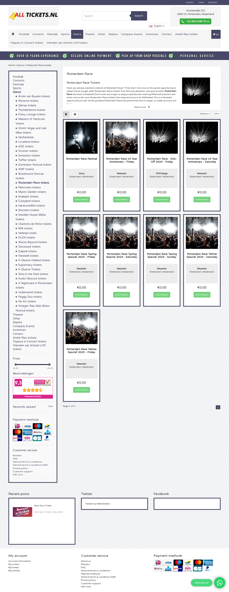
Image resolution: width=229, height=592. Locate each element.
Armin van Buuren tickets (34, 96)
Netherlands (26, 137)
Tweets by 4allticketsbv (97, 503)
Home (11, 65)
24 (217, 113)
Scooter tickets (28, 151)
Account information (19, 561)
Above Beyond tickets (32, 242)
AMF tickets (26, 169)
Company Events (131, 34)
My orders (13, 564)
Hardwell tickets (28, 255)
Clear (50, 406)
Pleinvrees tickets (29, 187)
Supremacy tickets (30, 265)
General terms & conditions (27, 461)
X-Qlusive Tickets (29, 269)
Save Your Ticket (42, 505)
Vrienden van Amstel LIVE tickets (67, 42)
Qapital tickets (27, 251)
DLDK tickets (26, 237)
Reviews (17, 455)
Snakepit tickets (28, 196)
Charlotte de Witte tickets (35, 224)
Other (101, 34)
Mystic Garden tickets (32, 192)
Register (212, 2)
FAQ (15, 458)
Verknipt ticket (27, 233)
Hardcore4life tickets (31, 205)
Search (139, 15)
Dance (77, 34)
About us (86, 561)
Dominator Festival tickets (34, 164)
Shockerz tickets (28, 210)
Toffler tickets (27, 160)
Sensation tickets (29, 155)
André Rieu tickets (186, 34)
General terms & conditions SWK (30, 465)
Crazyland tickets (29, 201)
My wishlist (14, 570)
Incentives (152, 34)
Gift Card (18, 474)
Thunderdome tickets (31, 110)
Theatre (90, 34)
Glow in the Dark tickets (33, 274)
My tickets (13, 567)
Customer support (23, 471)
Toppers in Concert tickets (26, 42)
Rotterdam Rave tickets (39, 65)
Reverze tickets (28, 100)
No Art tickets (27, 301)
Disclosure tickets (29, 246)
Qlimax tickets (27, 105)
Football (24, 34)
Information (81, 199)
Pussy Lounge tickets (31, 114)
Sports (65, 34)
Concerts (38, 34)
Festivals (52, 34)
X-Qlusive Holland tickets (34, 260)
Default (205, 113)
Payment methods (90, 573)
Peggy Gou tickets (30, 296)
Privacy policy (20, 468)
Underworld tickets (30, 292)
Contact (190, 2)
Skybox (113, 34)
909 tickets (25, 228)
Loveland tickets (28, 141)
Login (201, 2)
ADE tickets (26, 146)
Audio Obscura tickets (32, 278)
